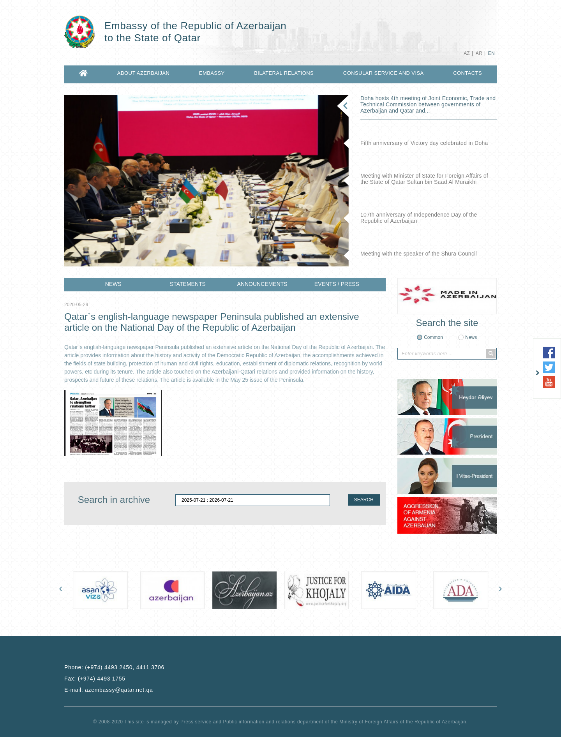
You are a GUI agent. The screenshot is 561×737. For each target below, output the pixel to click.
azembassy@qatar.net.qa (119, 690)
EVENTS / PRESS (336, 284)
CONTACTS (467, 73)
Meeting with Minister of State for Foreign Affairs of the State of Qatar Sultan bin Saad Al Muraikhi (424, 179)
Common (433, 337)
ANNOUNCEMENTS (262, 284)
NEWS (113, 284)
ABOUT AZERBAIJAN (143, 73)
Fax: (94, 678)
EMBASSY (212, 73)
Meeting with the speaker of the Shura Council (418, 253)
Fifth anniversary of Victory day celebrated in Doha (424, 143)
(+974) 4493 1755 (101, 678)
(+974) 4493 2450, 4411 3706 (124, 667)
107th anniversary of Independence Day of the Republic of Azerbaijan (418, 218)
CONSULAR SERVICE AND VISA (383, 73)
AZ (467, 53)
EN (491, 53)
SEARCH (364, 500)
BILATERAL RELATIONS (284, 73)
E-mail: (108, 690)
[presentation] (60, 590)
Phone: (114, 667)
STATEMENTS (188, 284)
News (471, 337)
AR (479, 53)
